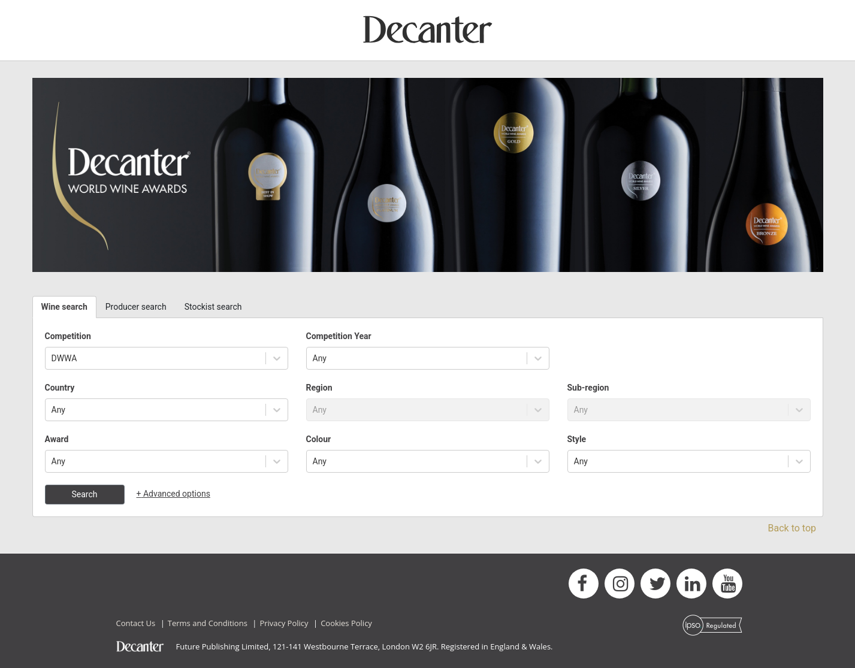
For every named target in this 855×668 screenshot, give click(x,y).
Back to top (792, 528)
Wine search (64, 307)
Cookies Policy (346, 623)
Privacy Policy (283, 623)
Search (84, 494)
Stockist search (213, 307)
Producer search (136, 307)
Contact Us (136, 623)
